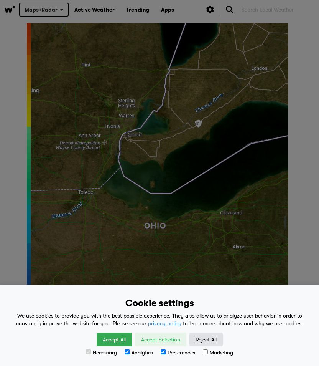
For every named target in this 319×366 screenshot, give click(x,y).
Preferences (178, 352)
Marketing (218, 352)
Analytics (139, 352)
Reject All (206, 339)
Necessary (101, 352)
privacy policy (164, 323)
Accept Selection (160, 339)
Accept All (114, 339)
